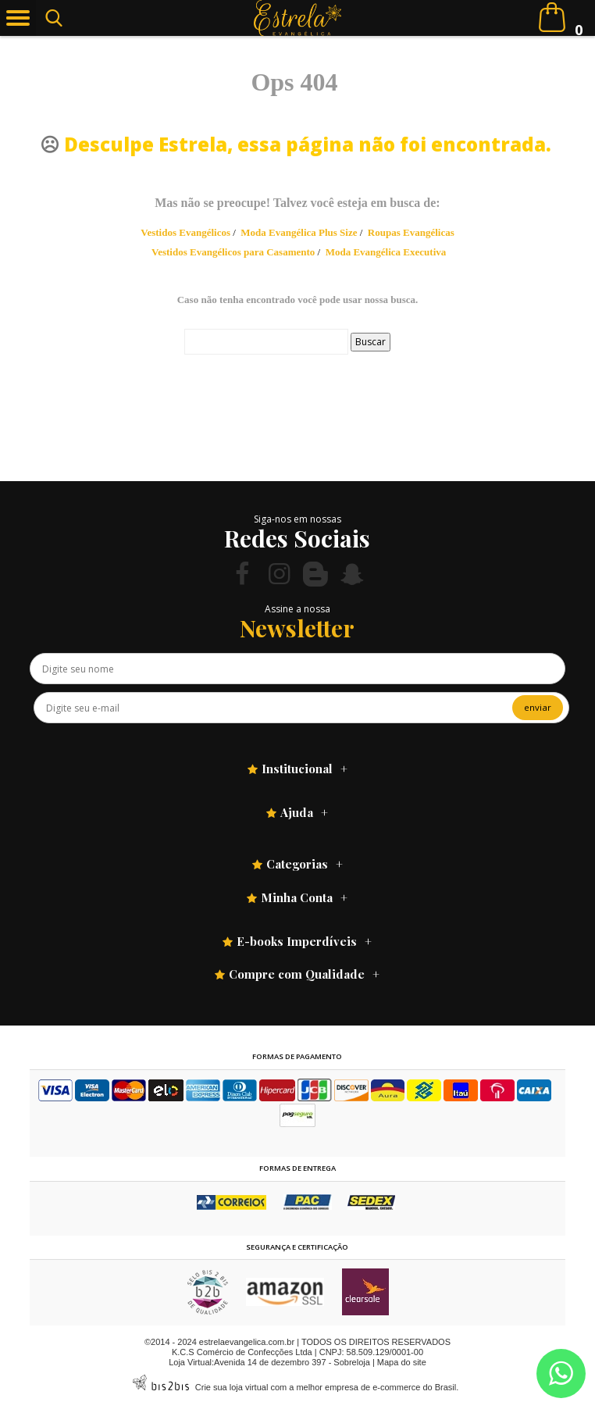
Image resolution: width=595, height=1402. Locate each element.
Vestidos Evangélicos (185, 232)
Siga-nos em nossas (297, 519)
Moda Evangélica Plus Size (298, 232)
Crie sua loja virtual (232, 1387)
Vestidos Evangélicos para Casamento (233, 252)
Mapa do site (401, 1362)
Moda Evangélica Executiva (386, 252)
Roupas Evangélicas (411, 232)
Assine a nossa (297, 608)
